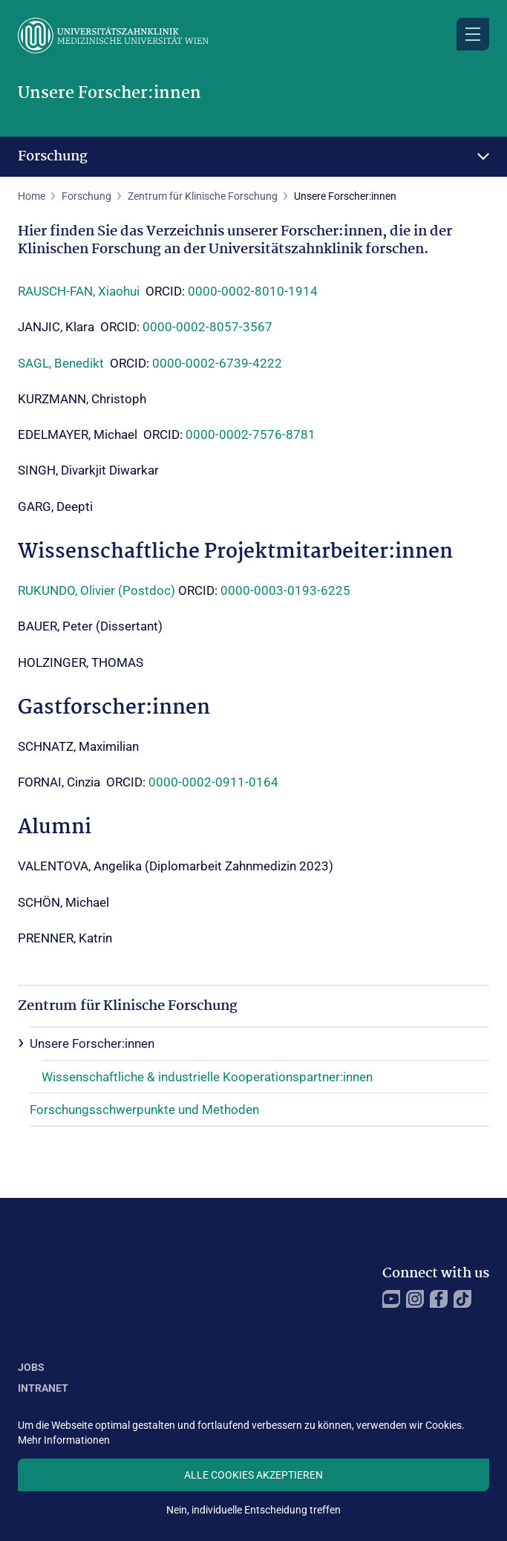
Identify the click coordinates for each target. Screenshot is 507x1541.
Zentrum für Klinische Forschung (203, 196)
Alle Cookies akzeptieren (253, 1475)
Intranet (43, 1388)
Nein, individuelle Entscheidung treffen (253, 1510)
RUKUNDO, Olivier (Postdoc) (96, 590)
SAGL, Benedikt (61, 363)
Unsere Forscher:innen (92, 1043)
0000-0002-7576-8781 (250, 434)
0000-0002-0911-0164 (213, 782)
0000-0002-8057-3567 (207, 326)
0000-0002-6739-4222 (217, 363)
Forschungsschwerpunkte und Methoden (144, 1109)
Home (31, 196)
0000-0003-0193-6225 (285, 590)
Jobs (31, 1367)
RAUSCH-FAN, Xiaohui (80, 291)
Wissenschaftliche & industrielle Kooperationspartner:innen (207, 1076)
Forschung (53, 157)
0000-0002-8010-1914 (253, 291)
